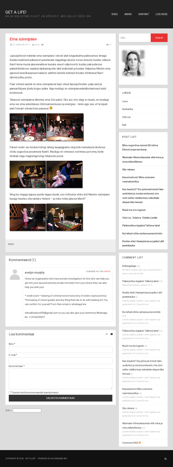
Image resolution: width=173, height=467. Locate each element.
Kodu (115, 14)
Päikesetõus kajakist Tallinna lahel (140, 281)
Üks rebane (128, 408)
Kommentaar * (17, 366)
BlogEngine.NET (59, 458)
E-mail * (13, 355)
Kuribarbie (127, 109)
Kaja (37, 44)
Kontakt (144, 14)
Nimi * (12, 344)
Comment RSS (131, 442)
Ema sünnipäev (23, 39)
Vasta (107, 271)
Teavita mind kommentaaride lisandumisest (33, 392)
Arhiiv (128, 14)
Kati (124, 125)
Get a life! (15, 12)
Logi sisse (162, 14)
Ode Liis (126, 117)
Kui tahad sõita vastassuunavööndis (141, 312)
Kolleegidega (129, 266)
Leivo (125, 101)
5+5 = (9, 410)
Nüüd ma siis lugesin (133, 345)
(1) (109, 44)
